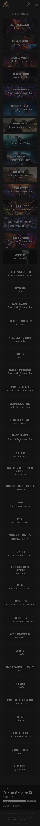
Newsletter (8, 797)
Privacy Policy (33, 814)
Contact (21, 814)
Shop (26, 814)
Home (3, 814)
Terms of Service (23, 819)
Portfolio (9, 814)
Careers (15, 814)
